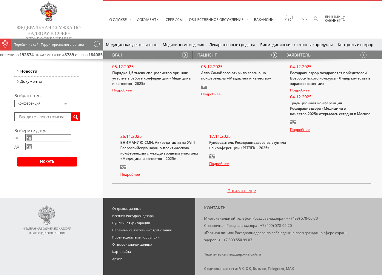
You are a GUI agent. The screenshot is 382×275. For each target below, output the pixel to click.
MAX (290, 240)
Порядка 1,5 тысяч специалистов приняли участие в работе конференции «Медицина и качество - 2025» (151, 78)
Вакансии (264, 19)
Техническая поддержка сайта (232, 226)
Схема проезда (218, 254)
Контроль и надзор (355, 44)
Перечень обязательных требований (142, 202)
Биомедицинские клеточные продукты (296, 44)
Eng (303, 19)
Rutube (259, 240)
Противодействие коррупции (136, 209)
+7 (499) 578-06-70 (302, 190)
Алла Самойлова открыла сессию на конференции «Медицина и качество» (236, 75)
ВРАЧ (117, 55)
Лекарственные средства (232, 44)
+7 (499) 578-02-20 (276, 197)
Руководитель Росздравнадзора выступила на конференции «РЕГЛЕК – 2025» (328, 117)
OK (248, 240)
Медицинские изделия (183, 44)
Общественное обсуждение (216, 19)
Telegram (276, 240)
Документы (148, 19)
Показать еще (241, 162)
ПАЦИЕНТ (207, 55)
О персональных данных (132, 216)
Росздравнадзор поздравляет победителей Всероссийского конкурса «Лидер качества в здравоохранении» (330, 78)
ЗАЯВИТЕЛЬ (298, 55)
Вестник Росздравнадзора (133, 187)
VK (241, 240)
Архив (117, 230)
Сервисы (174, 19)
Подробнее (122, 90)
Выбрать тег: (27, 95)
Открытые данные (126, 180)
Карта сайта (121, 223)
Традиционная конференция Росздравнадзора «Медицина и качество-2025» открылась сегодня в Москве (152, 120)
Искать (47, 161)
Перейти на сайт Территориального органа (42, 45)
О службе (118, 19)
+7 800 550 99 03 (238, 211)
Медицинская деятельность (132, 44)
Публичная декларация (131, 194)
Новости (28, 71)
